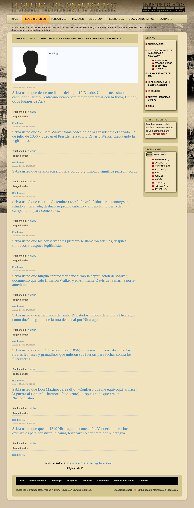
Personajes (59, 19)
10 (91, 463)
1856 (156, 154)
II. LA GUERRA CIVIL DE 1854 (159, 74)
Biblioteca (95, 19)
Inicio (15, 19)
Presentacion (155, 44)
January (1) (161, 189)
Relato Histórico (34, 19)
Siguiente (99, 463)
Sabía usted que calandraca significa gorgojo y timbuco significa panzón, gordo (75, 171)
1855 (149, 154)
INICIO (33, 38)
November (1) (162, 159)
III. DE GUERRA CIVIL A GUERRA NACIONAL (159, 83)
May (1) (158, 179)
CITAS (151, 106)
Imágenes (78, 19)
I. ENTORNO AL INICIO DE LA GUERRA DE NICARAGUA (89, 38)
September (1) (162, 166)
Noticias (32, 111)
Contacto (166, 19)
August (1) (160, 169)
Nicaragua (161, 69)
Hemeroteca (115, 19)
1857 (163, 154)
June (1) (159, 176)
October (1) (161, 163)
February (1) (161, 186)
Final (109, 463)
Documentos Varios (142, 19)
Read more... (19, 123)
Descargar (159, 134)
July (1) (158, 173)
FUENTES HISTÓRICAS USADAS (159, 98)
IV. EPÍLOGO (154, 91)
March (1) (160, 183)
